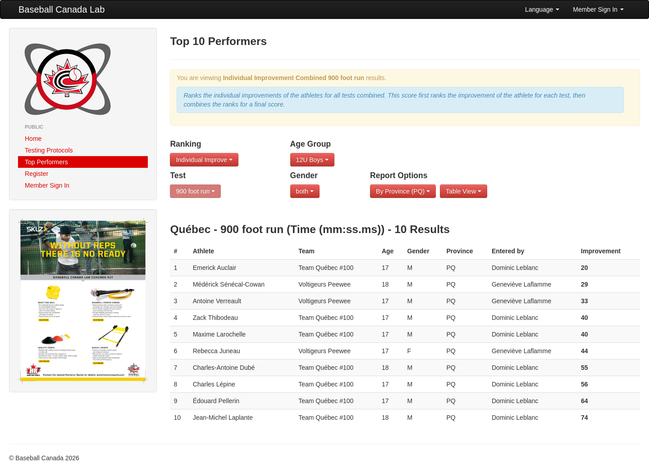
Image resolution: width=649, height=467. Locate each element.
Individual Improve (204, 159)
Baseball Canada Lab (61, 9)
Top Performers (46, 162)
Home (33, 138)
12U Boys (312, 159)
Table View (463, 191)
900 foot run (195, 191)
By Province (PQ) (403, 191)
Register (36, 173)
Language (542, 9)
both (305, 191)
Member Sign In (598, 9)
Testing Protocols (49, 150)
